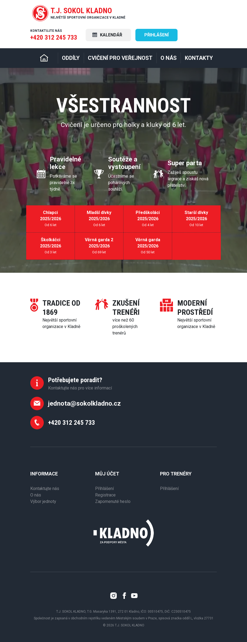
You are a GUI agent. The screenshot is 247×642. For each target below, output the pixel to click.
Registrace (105, 495)
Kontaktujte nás (44, 488)
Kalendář (107, 34)
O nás (35, 495)
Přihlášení (156, 34)
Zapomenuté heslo (113, 501)
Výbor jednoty (43, 501)
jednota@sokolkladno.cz (84, 403)
